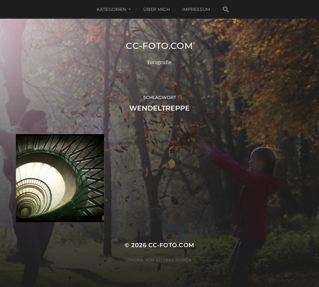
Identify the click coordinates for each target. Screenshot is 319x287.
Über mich (156, 9)
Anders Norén (174, 259)
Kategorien (111, 9)
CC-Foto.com (159, 45)
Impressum (196, 9)
